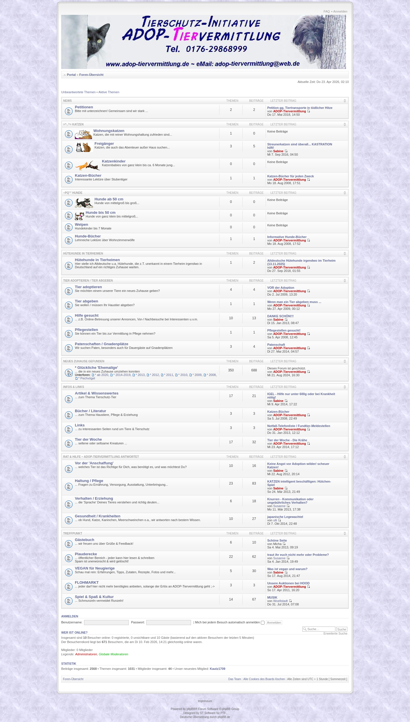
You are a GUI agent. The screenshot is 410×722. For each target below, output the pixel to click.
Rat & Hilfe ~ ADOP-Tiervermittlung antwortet (101, 456)
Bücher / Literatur (90, 411)
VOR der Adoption (280, 287)
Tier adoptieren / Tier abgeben (88, 280)
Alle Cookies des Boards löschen (264, 679)
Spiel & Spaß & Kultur (94, 597)
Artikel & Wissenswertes (96, 393)
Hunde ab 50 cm (109, 199)
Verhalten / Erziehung (94, 498)
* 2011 (168, 375)
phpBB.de (224, 717)
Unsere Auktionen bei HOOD (288, 583)
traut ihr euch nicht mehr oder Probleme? (298, 554)
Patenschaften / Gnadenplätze (101, 344)
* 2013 (140, 375)
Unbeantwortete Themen (78, 92)
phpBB (190, 709)
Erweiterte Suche (335, 633)
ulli (275, 520)
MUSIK (272, 597)
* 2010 (182, 375)
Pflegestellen (86, 330)
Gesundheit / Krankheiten (97, 516)
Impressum (205, 701)
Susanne (279, 506)
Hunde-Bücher (88, 236)
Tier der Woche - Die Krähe (287, 440)
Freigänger (104, 143)
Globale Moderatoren (113, 654)
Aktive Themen (109, 92)
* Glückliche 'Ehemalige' (96, 367)
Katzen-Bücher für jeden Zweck (290, 176)
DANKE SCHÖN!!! (280, 316)
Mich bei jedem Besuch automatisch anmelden (230, 622)
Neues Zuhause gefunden (83, 361)
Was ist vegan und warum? (287, 569)
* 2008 (211, 375)
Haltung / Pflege (89, 481)
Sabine (278, 151)
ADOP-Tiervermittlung (289, 111)
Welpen (81, 224)
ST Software (208, 713)
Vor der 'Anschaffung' (94, 463)
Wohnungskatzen (108, 131)
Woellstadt (280, 601)
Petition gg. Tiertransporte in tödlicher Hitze (300, 107)
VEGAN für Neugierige (95, 568)
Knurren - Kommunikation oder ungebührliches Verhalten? (290, 500)
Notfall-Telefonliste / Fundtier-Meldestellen (298, 426)
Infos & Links (73, 387)
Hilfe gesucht (87, 315)
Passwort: (138, 622)
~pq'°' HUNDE (72, 192)
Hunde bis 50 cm (101, 212)
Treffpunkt (72, 533)
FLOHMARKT (87, 582)
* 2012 (154, 375)
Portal (71, 74)
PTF (223, 713)
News (67, 100)
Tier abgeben (86, 301)
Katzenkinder (114, 161)
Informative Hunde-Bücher (287, 237)
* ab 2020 (101, 375)
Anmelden (340, 11)
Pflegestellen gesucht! (284, 330)
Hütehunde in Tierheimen (83, 253)
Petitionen (84, 107)
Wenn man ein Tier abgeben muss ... (294, 302)
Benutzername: (72, 622)
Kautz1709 (217, 668)
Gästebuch (84, 540)
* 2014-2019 (121, 375)
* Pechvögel (86, 378)
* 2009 (197, 375)
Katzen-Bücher (88, 175)
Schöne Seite (277, 540)
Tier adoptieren (88, 287)
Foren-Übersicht (91, 74)
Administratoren (86, 654)
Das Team (234, 679)
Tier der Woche (88, 439)
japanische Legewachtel (285, 516)
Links (80, 425)
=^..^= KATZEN (73, 124)
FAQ (327, 11)
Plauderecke (86, 554)
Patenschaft (276, 344)
